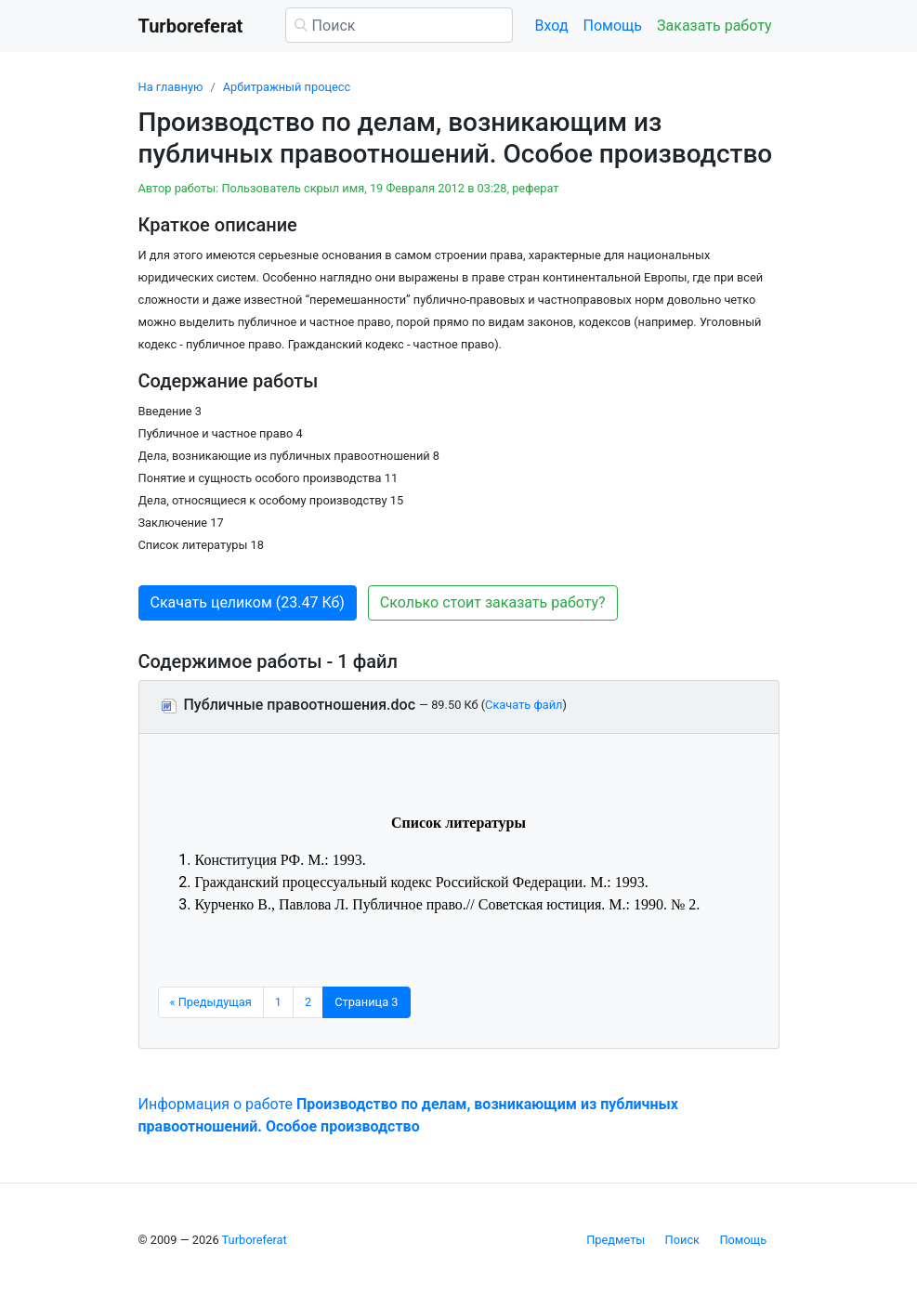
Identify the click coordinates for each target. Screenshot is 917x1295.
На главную (170, 87)
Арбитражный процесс (287, 87)
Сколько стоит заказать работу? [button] (493, 602)
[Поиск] (399, 25)
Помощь (612, 25)
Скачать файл (523, 705)
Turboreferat (254, 1240)
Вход (552, 25)
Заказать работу (714, 25)
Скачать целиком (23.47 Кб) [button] (248, 602)
